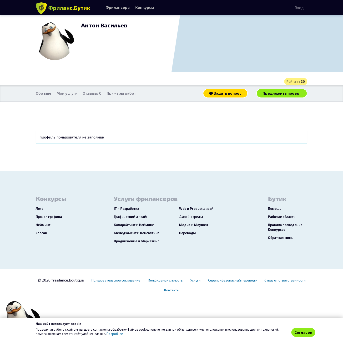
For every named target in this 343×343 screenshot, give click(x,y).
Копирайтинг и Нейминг (134, 225)
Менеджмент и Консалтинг (136, 233)
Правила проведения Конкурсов (285, 227)
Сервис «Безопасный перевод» (232, 280)
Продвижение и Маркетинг (136, 241)
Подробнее (114, 334)
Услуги (195, 280)
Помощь (274, 208)
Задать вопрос (225, 93)
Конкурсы (144, 7)
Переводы (187, 233)
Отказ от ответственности (285, 280)
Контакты (171, 290)
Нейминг (43, 225)
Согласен (303, 332)
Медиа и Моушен (193, 225)
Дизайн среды (191, 217)
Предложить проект (281, 93)
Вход (299, 7)
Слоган (41, 233)
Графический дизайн (131, 217)
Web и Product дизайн (197, 208)
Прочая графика (49, 217)
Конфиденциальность (165, 280)
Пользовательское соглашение (115, 280)
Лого (39, 208)
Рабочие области (282, 217)
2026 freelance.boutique (61, 280)
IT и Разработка (126, 208)
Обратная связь (280, 237)
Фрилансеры (118, 7)
